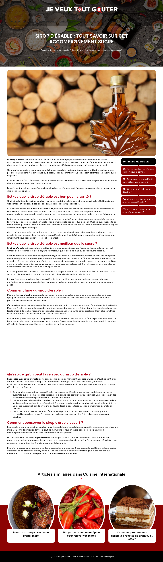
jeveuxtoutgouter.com (60, 556)
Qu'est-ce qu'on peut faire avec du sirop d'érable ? (138, 200)
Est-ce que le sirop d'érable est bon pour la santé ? (138, 170)
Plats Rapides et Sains (95, 22)
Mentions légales (107, 556)
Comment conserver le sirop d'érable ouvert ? (136, 211)
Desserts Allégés (117, 22)
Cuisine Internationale (70, 22)
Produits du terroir (19, 22)
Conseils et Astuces (141, 22)
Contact (94, 556)
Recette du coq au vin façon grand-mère (31, 534)
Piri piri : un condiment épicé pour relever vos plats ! (81, 534)
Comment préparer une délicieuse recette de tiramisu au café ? (132, 536)
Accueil (44, 50)
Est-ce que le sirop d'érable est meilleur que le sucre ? (138, 180)
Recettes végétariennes (44, 22)
